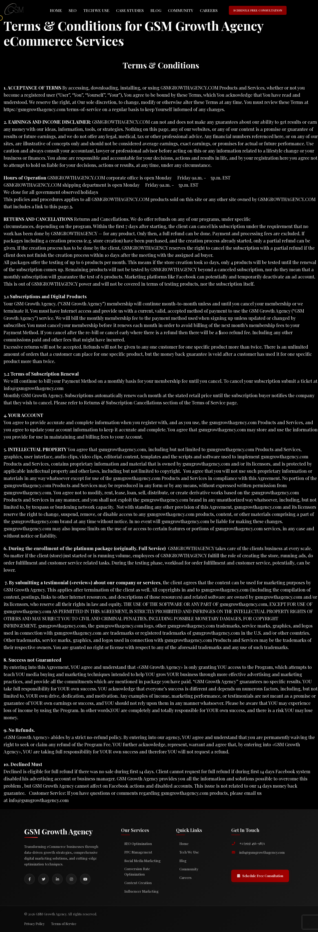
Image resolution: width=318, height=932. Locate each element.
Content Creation (138, 882)
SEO (73, 10)
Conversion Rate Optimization (137, 871)
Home (56, 10)
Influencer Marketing (141, 891)
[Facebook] (29, 879)
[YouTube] (85, 879)
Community (180, 10)
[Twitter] (43, 879)
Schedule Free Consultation (260, 876)
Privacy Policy (34, 923)
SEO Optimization (138, 843)
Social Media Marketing (142, 860)
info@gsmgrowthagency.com (39, 800)
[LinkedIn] (57, 879)
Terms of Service (63, 923)
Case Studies (130, 10)
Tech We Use (96, 10)
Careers (209, 10)
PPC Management (138, 852)
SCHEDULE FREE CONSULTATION (257, 10)
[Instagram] (71, 879)
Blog (155, 10)
